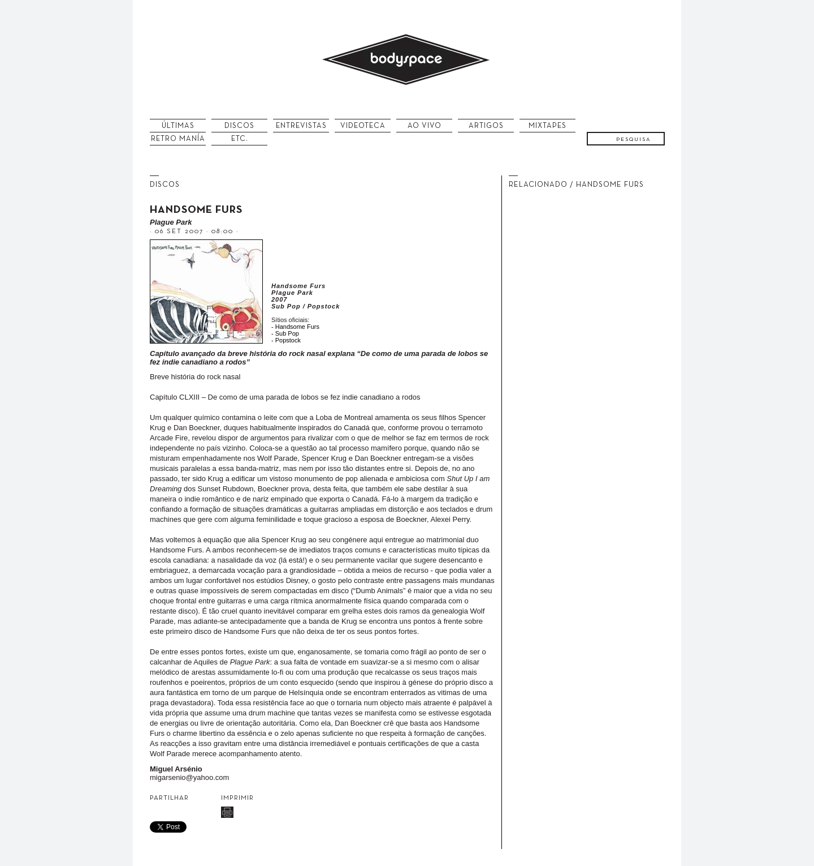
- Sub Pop (285, 333)
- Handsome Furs (295, 326)
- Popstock (286, 340)
